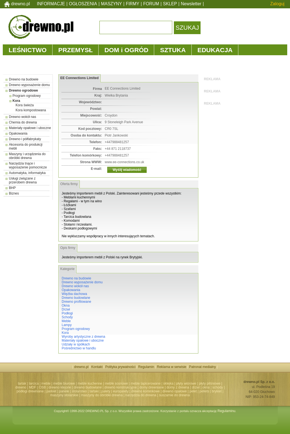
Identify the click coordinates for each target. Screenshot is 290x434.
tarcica (34, 383)
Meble (66, 321)
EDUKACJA (215, 50)
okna (206, 387)
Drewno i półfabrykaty (25, 139)
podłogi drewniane (30, 391)
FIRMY (132, 3)
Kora (16, 101)
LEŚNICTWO (28, 50)
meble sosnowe (116, 383)
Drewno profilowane (76, 302)
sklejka (168, 383)
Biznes (14, 193)
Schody (67, 317)
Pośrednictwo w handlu (79, 348)
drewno (20, 387)
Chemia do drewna (23, 122)
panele (64, 391)
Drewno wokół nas (22, 117)
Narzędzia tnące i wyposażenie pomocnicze (28, 165)
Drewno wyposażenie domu (29, 85)
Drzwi (66, 309)
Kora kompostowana (31, 110)
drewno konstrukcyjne (120, 387)
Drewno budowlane (76, 298)
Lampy (67, 325)
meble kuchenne (90, 383)
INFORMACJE (51, 3)
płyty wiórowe (186, 383)
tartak (22, 383)
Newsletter (191, 3)
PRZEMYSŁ (75, 50)
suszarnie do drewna (174, 395)
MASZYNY (111, 3)
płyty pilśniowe (209, 383)
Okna (66, 305)
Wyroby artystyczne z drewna (83, 337)
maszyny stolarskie (64, 395)
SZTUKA (173, 50)
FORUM (151, 3)
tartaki (94, 391)
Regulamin (146, 367)
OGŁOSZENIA (83, 3)
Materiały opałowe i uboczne (30, 128)
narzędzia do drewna (140, 395)
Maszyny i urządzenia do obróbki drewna (27, 156)
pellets (204, 391)
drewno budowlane (88, 387)
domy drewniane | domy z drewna (164, 387)
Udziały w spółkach (76, 344)
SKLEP (170, 3)
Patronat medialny (202, 367)
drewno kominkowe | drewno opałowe (159, 391)
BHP (12, 188)
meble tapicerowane (145, 383)
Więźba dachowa (74, 294)
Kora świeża (25, 105)
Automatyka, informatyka (27, 173)
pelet (193, 391)
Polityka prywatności (120, 367)
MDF (32, 387)
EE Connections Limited (79, 78)
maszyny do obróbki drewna (101, 395)
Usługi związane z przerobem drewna (23, 180)
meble (46, 383)
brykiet (217, 391)
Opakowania (18, 133)
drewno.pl (20, 3)
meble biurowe (64, 383)
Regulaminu (226, 411)
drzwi (196, 387)
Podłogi (67, 313)
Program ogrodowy (26, 96)
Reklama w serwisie (171, 367)
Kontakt (97, 367)
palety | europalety (115, 391)
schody (217, 387)
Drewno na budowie (23, 79)
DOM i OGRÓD (126, 50)
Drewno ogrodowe (23, 90)
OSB (42, 387)
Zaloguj (277, 3)
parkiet (51, 391)
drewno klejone (60, 387)
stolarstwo (79, 391)
